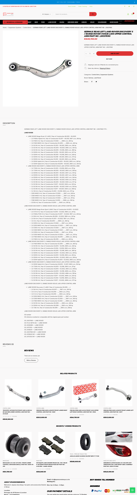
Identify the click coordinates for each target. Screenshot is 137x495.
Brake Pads (39, 460)
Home (5, 27)
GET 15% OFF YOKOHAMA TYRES (68, 2)
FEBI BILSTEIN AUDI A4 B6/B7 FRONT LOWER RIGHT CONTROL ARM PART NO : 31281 (51, 411)
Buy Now (109, 59)
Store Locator (72, 6)
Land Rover (97, 78)
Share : (86, 81)
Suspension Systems (14, 27)
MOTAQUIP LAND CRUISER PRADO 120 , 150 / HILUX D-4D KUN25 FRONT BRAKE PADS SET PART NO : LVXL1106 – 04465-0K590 (51, 464)
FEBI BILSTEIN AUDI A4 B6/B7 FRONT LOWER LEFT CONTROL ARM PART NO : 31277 (118, 411)
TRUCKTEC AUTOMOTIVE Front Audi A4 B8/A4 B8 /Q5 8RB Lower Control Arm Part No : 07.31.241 (17, 412)
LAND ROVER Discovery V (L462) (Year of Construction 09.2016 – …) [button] (49, 287)
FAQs (91, 6)
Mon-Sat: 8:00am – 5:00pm (55, 485)
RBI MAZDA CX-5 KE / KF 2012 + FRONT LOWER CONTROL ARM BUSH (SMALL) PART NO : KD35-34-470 (18, 464)
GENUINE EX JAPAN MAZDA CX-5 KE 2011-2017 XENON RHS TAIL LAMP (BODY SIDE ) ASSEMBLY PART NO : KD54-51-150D (118, 464)
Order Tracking (82, 6)
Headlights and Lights (109, 460)
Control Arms (27, 27)
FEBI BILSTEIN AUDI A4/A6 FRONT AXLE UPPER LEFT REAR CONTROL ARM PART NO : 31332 (84, 411)
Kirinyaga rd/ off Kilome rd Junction (15, 492)
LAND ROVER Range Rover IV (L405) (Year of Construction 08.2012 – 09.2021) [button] (52, 136)
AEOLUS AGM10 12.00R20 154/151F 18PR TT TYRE (84, 456)
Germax (90, 78)
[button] (132, 14)
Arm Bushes (6, 460)
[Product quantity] (89, 53)
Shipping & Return (105, 68)
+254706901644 (129, 21)
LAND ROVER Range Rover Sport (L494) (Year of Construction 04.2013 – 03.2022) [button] (53, 209)
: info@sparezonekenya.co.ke (58, 479)
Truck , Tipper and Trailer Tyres (78, 454)
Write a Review (31, 360)
